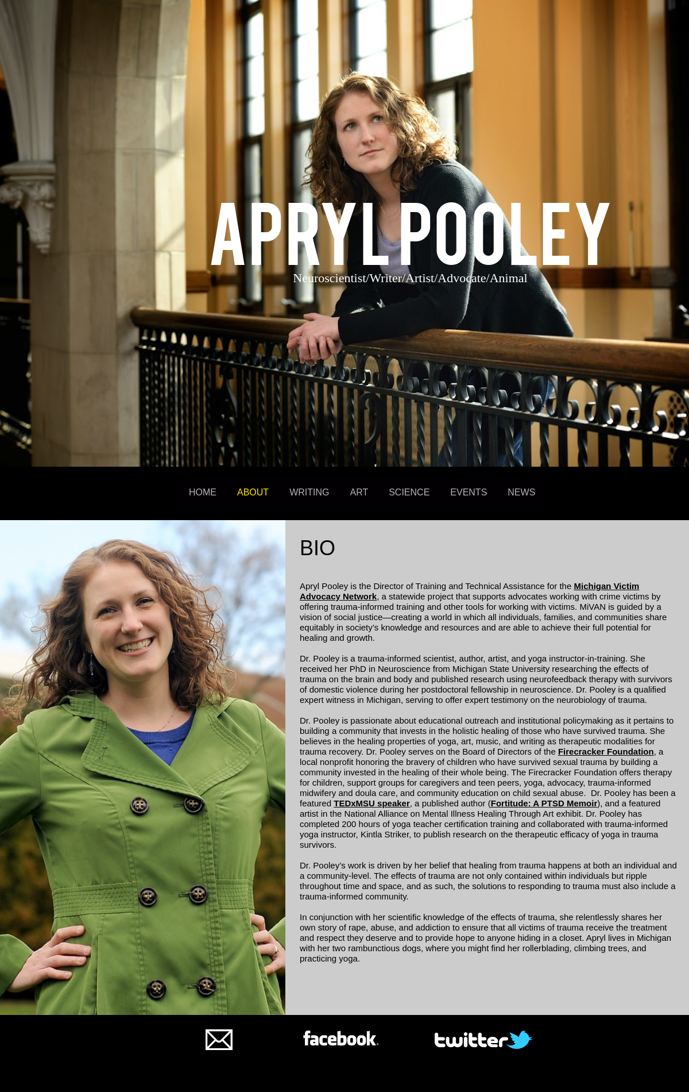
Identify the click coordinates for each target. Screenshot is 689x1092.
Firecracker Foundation (606, 751)
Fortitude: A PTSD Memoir (544, 803)
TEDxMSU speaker (372, 803)
